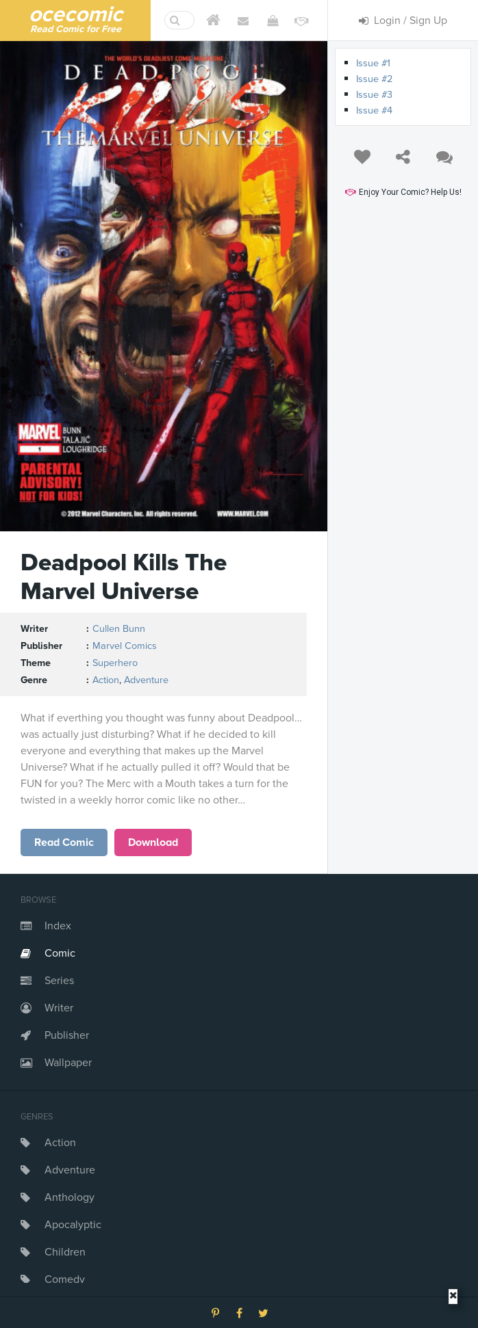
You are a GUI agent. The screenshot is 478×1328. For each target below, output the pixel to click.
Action (60, 1143)
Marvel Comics (124, 646)
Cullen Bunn (118, 629)
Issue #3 (374, 95)
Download (153, 842)
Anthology (70, 1197)
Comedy (65, 1279)
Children (65, 1252)
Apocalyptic (73, 1225)
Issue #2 (374, 79)
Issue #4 (374, 110)
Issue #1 (373, 63)
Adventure (70, 1170)
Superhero (115, 663)
